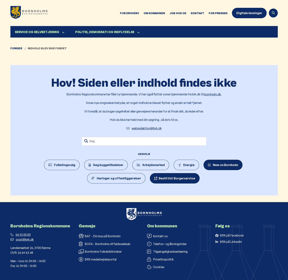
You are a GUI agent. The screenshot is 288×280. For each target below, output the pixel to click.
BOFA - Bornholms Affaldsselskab (104, 244)
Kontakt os (157, 236)
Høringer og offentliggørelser (116, 178)
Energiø (186, 165)
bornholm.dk (212, 94)
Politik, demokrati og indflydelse (104, 32)
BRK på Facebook (232, 235)
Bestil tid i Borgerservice (177, 178)
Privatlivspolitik (160, 259)
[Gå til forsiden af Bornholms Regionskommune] (29, 13)
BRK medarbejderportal (97, 259)
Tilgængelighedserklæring (167, 251)
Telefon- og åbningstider (167, 244)
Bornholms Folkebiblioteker (100, 251)
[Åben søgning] (273, 13)
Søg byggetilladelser (106, 165)
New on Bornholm (223, 165)
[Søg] (144, 141)
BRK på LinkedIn (231, 242)
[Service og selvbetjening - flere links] (62, 32)
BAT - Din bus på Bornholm (100, 236)
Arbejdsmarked (151, 165)
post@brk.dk (22, 239)
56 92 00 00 (20, 234)
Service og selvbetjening (37, 32)
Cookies (155, 267)
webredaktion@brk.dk (144, 128)
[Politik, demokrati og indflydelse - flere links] (137, 32)
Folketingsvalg (61, 165)
